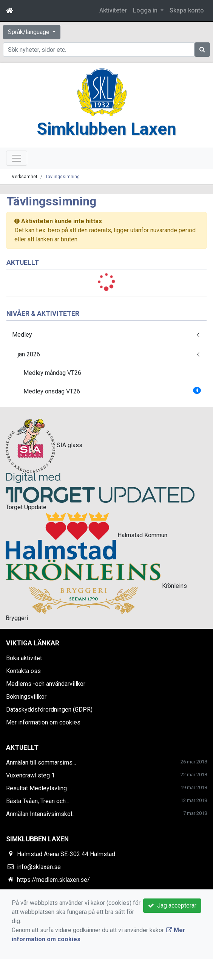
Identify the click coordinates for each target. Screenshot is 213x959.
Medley (22, 334)
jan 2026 (29, 354)
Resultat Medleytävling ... (39, 788)
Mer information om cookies (43, 722)
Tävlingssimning (62, 176)
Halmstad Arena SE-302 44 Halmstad (66, 854)
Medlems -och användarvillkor (45, 683)
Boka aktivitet (24, 658)
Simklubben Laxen (106, 129)
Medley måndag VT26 (52, 372)
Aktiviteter (113, 10)
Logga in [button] (146, 10)
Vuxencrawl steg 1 (30, 775)
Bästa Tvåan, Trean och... (37, 801)
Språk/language (29, 32)
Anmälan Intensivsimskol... (41, 814)
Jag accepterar (172, 905)
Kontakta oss (23, 671)
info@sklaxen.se (39, 866)
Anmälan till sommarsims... (41, 762)
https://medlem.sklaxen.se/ (53, 879)
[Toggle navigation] (16, 158)
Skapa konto (187, 10)
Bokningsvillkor (26, 696)
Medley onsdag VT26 (112, 391)
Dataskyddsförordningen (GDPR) (49, 709)
